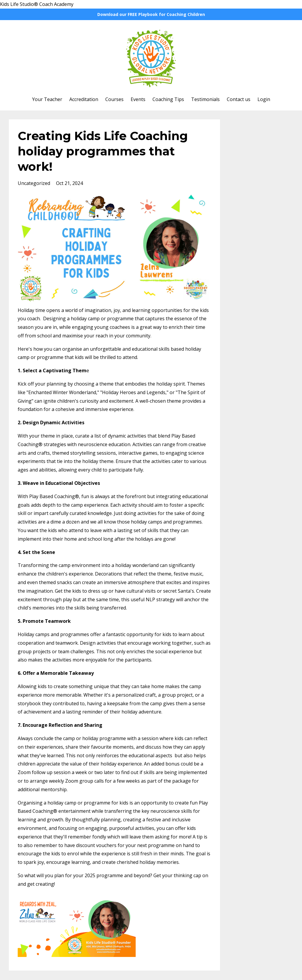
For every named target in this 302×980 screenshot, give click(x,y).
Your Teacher (47, 99)
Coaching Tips (168, 99)
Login (263, 99)
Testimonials (205, 99)
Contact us (238, 99)
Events (138, 99)
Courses (114, 99)
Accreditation (83, 99)
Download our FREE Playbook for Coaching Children (151, 14)
